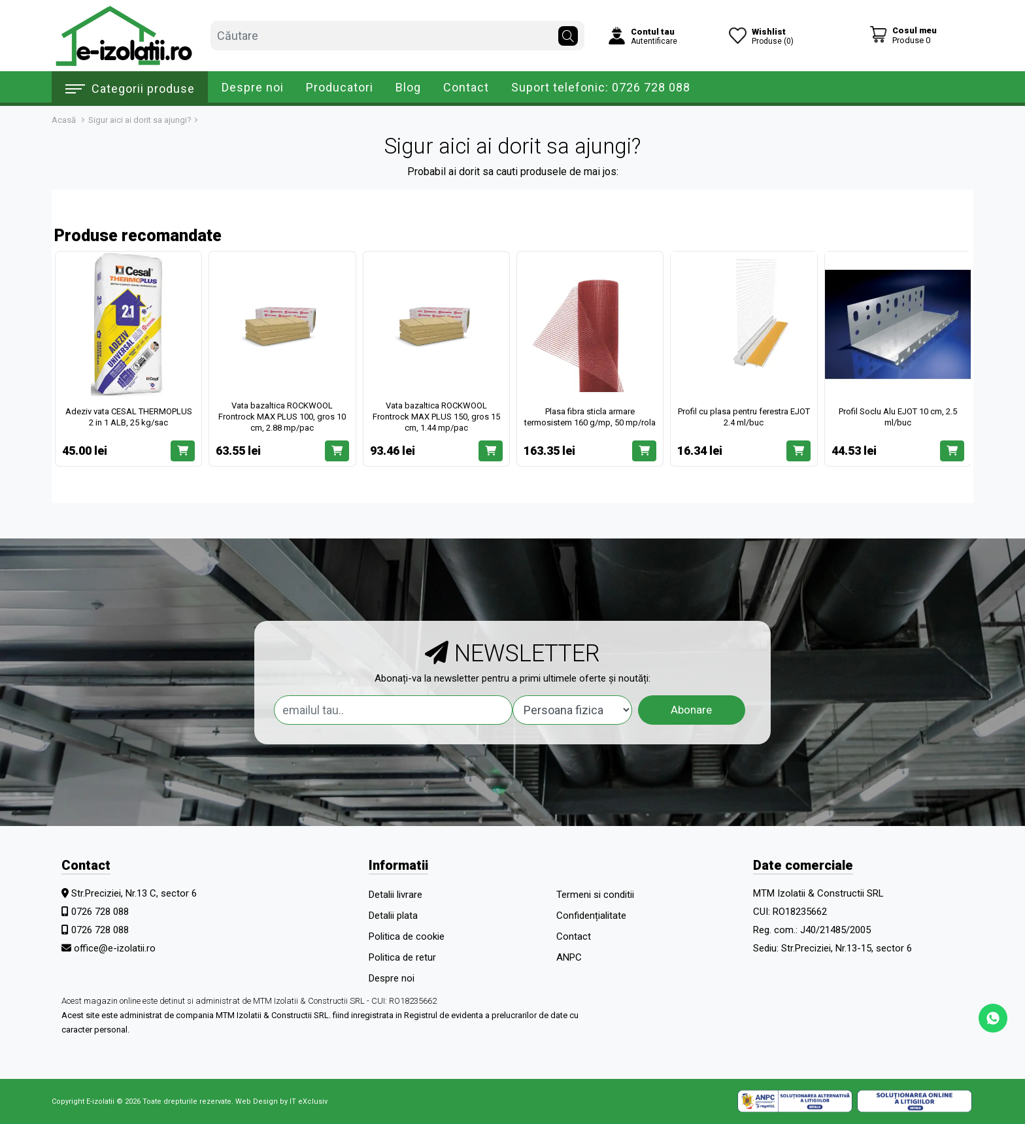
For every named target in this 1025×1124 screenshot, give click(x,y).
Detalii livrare (395, 895)
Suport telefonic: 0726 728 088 (600, 87)
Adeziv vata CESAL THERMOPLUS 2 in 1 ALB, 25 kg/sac (128, 416)
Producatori (339, 87)
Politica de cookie (407, 936)
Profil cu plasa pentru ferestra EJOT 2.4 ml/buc (744, 416)
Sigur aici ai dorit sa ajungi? (140, 120)
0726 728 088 (100, 911)
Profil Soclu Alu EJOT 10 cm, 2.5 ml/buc (898, 416)
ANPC (569, 957)
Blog (408, 87)
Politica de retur (402, 957)
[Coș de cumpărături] (903, 35)
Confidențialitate (591, 915)
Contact (466, 87)
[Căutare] (568, 32)
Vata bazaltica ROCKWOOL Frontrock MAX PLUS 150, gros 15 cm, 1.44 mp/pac (436, 417)
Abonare (691, 709)
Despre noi (253, 87)
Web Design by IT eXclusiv (281, 1101)
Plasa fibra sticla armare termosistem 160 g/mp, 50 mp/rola (590, 416)
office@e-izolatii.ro (115, 948)
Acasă (64, 120)
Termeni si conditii (595, 895)
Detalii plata (393, 915)
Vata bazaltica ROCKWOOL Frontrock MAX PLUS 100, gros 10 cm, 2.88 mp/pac (282, 417)
